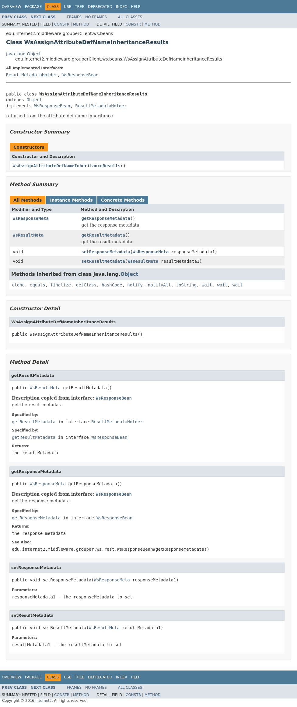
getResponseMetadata (106, 218)
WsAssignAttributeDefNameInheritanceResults (67, 165)
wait (207, 284)
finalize (60, 284)
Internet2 (43, 700)
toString (186, 284)
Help (135, 7)
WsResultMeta (28, 235)
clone (18, 284)
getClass (86, 284)
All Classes (130, 17)
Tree (79, 7)
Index (122, 7)
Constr (61, 24)
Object (34, 99)
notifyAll (159, 284)
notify (135, 284)
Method (81, 24)
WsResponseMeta (31, 218)
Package (33, 7)
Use (67, 7)
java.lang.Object (23, 53)
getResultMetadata (103, 235)
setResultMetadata (103, 261)
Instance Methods (71, 200)
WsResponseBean (80, 74)
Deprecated (100, 7)
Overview (11, 7)
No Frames (96, 17)
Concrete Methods (123, 200)
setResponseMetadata (106, 251)
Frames (74, 17)
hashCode (112, 284)
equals (37, 284)
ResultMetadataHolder (32, 74)
